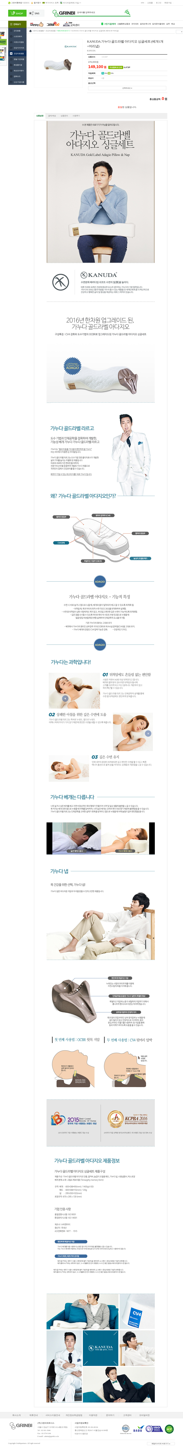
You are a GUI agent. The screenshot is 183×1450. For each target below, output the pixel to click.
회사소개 (16, 1415)
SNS (142, 3)
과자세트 (135, 24)
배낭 (173, 24)
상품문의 (64, 116)
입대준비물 (156, 24)
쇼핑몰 (150, 3)
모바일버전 (144, 1415)
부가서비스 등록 (51, 3)
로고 (64, 13)
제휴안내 (33, 1415)
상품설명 (39, 116)
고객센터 (127, 1415)
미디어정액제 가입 (71, 3)
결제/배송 (52, 116)
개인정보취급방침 (74, 1415)
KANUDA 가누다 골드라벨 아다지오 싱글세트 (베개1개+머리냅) (95, 31)
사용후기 (76, 116)
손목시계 (147, 24)
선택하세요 (127, 88)
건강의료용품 (51, 31)
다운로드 (20, 3)
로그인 (158, 3)
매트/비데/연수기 (63, 31)
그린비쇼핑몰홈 (38, 31)
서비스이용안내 (53, 1415)
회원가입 (168, 3)
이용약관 (93, 1415)
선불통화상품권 (123, 24)
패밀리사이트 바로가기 (161, 1444)
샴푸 (168, 24)
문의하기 (110, 1415)
